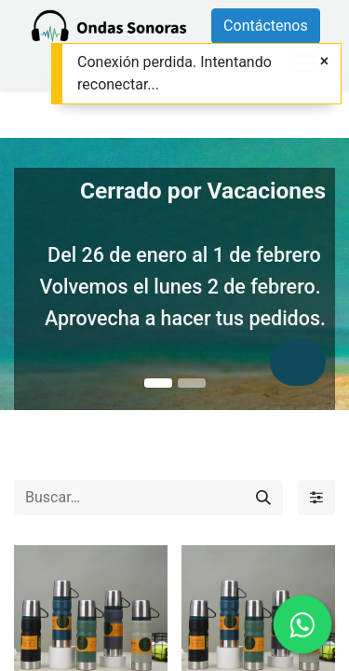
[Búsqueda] (263, 497)
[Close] (324, 61)
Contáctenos (265, 25)
